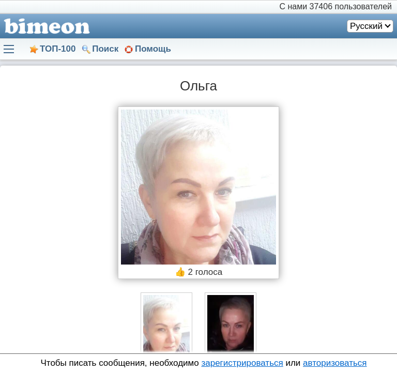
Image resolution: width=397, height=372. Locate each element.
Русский (366, 26)
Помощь (153, 49)
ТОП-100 (57, 49)
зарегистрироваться (242, 363)
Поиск (105, 49)
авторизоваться (335, 363)
